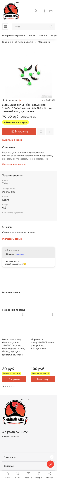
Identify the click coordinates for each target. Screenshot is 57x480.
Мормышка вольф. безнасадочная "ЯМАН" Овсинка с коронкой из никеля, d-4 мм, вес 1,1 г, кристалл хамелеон (13, 347)
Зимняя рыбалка (24, 42)
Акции (32, 35)
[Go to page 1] (3, 386)
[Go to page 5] (11, 386)
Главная (6, 42)
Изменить (19, 254)
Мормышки (44, 42)
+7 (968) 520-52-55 (16, 432)
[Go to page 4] (9, 386)
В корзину (14, 379)
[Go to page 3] (7, 386)
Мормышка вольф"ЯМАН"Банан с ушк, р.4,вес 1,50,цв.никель (43, 344)
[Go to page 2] (5, 386)
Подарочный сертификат (13, 35)
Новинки (43, 35)
